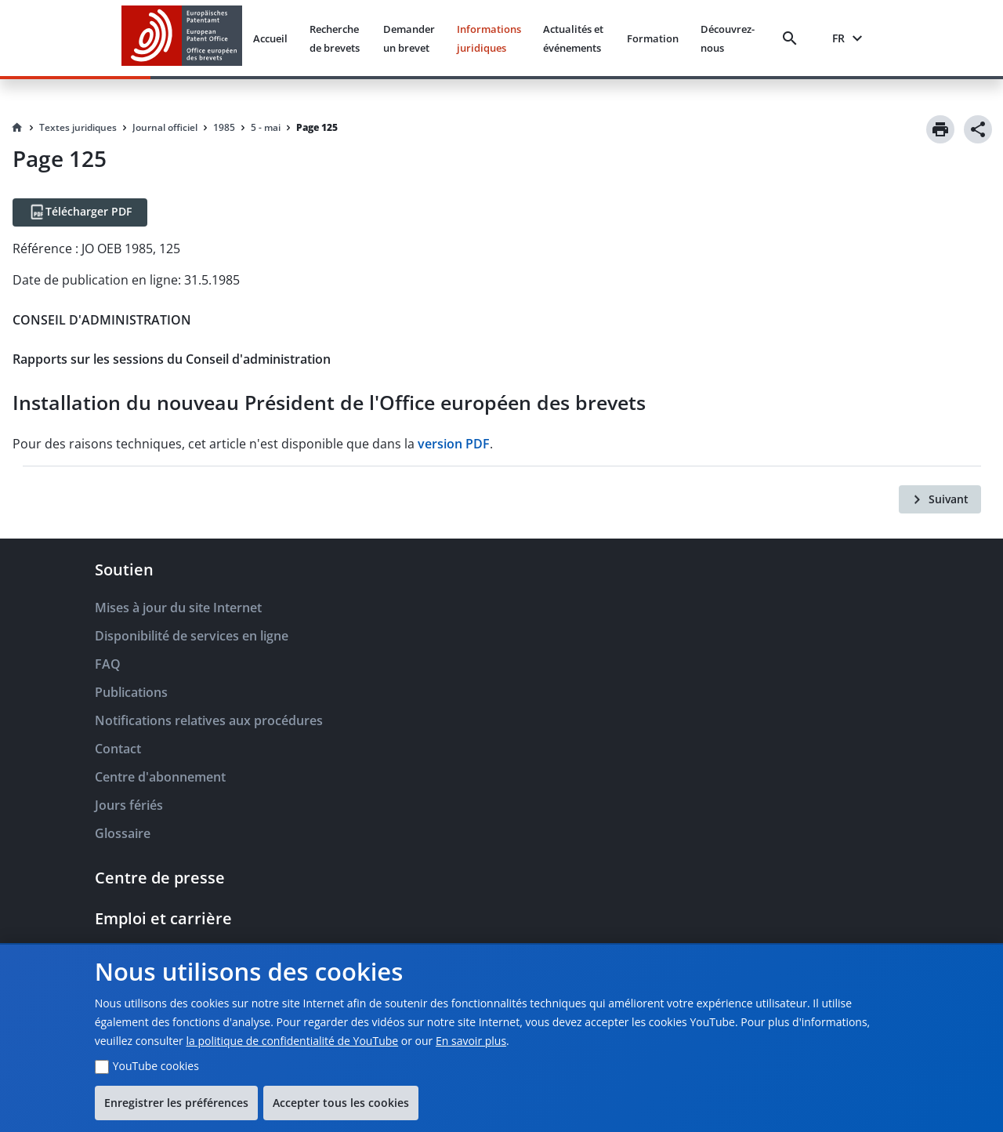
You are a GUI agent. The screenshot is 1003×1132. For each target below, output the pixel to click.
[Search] (793, 38)
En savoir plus (471, 1040)
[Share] (978, 129)
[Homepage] (17, 128)
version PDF (454, 443)
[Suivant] (940, 499)
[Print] (940, 129)
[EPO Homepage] (181, 38)
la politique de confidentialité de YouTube (292, 1040)
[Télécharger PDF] (80, 212)
